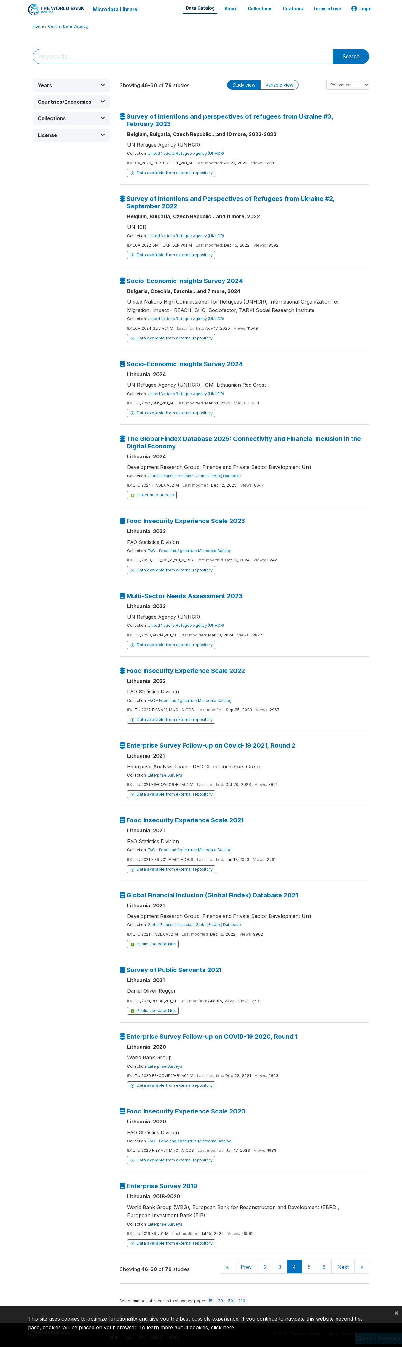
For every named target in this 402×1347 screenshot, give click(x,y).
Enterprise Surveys (165, 775)
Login (361, 8)
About (231, 8)
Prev (246, 1267)
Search (351, 56)
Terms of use (327, 8)
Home (38, 26)
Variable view (279, 84)
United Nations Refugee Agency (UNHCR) (186, 153)
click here (222, 1327)
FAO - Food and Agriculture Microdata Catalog (190, 550)
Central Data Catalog (68, 26)
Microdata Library (115, 9)
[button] (71, 85)
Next (343, 1267)
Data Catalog (200, 8)
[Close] (396, 1312)
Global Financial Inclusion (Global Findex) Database (194, 476)
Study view (243, 84)
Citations (293, 8)
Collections (260, 8)
